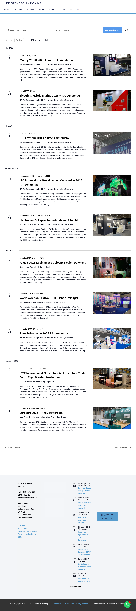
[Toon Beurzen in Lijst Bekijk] (126, 30)
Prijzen (41, 10)
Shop (51, 10)
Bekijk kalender (76, 586)
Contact (62, 10)
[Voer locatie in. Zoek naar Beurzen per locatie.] (78, 30)
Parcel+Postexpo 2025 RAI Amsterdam (45, 333)
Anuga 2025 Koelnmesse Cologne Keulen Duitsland (53, 262)
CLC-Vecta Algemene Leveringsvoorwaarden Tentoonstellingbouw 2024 (27, 531)
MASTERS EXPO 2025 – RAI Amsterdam (84, 505)
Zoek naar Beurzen (112, 30)
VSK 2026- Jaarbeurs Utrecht (82, 520)
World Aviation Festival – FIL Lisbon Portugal (49, 298)
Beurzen (18, 10)
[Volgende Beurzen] (11, 40)
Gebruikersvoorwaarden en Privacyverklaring (70, 604)
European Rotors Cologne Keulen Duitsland (84, 490)
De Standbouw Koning (24, 3)
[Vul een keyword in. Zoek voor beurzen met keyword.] (29, 30)
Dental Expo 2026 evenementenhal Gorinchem (84, 566)
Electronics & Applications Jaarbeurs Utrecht (49, 220)
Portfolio (30, 10)
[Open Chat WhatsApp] (127, 604)
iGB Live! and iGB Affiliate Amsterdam (44, 138)
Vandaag (19, 40)
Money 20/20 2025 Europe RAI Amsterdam (47, 60)
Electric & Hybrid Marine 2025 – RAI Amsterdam (51, 95)
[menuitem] (71, 10)
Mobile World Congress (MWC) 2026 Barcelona (84, 552)
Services (6, 10)
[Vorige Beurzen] (6, 40)
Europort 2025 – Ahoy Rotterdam (41, 413)
